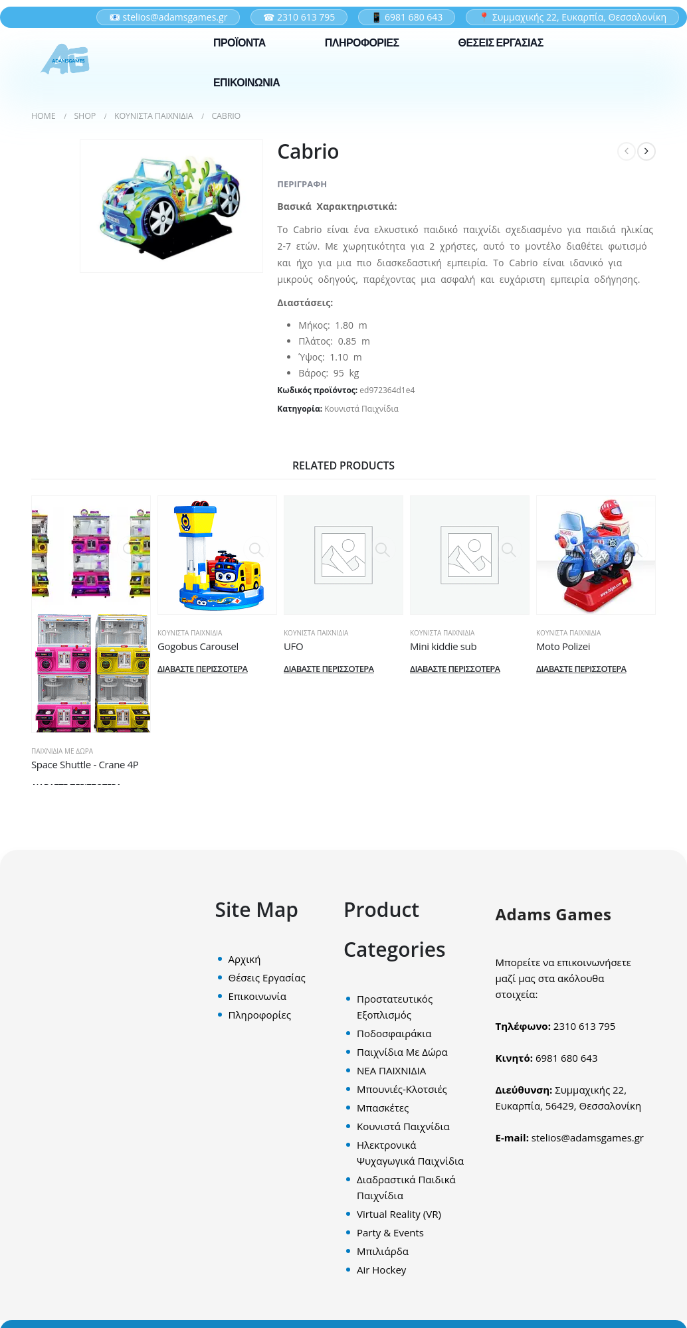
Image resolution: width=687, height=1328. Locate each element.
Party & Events (390, 1232)
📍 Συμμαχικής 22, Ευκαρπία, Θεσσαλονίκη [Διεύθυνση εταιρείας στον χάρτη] (572, 17)
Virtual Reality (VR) (399, 1213)
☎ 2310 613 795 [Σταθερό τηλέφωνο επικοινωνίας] (299, 17)
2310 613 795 (584, 1026)
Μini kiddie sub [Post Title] (443, 646)
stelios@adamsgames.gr (588, 1137)
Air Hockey (381, 1269)
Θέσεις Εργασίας (267, 977)
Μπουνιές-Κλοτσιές (402, 1089)
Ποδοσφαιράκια (394, 1033)
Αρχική (245, 958)
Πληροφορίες (260, 1014)
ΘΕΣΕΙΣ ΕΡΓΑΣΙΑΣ (500, 42)
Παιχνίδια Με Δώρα (62, 751)
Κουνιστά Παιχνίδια (361, 408)
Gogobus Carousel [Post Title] (198, 646)
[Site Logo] (64, 59)
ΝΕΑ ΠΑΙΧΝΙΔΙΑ (391, 1070)
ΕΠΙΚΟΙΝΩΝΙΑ (246, 82)
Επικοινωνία (257, 996)
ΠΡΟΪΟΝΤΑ (239, 42)
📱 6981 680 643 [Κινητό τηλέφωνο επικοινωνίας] (406, 17)
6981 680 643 (567, 1057)
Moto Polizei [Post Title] (563, 646)
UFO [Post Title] (293, 646)
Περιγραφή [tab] (302, 184)
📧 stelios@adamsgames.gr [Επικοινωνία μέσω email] (168, 17)
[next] (646, 151)
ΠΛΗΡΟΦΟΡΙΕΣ (362, 42)
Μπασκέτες (383, 1107)
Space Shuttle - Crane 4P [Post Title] (84, 764)
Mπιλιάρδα (383, 1251)
